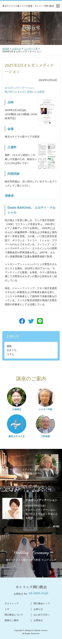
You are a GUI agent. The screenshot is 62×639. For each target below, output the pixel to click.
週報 (9, 346)
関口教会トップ (42, 603)
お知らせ (16, 48)
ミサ (7, 609)
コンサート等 (31, 48)
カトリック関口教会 (31, 587)
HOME (5, 48)
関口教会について (14, 614)
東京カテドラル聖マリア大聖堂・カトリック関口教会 (28, 6)
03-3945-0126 (38, 593)
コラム (10, 354)
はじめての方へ (42, 614)
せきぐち (12, 350)
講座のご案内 (12, 620)
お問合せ (38, 620)
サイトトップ (12, 603)
